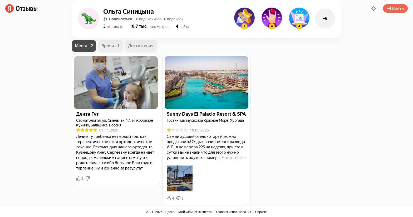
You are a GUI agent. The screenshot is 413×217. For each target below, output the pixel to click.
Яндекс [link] (169, 212)
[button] (373, 8)
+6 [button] (325, 18)
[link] (21, 8)
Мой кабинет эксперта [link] (195, 212)
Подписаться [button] (117, 19)
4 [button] (170, 198)
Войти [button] (395, 8)
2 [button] (79, 178)
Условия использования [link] (233, 212)
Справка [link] (261, 212)
